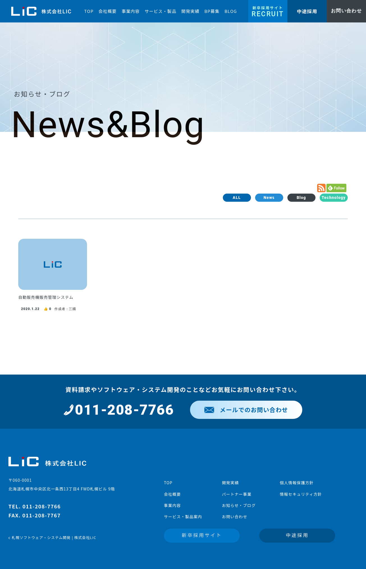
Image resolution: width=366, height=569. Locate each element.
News (269, 197)
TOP (168, 482)
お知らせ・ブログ (239, 505)
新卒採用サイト (202, 534)
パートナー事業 (236, 494)
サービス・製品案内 (183, 516)
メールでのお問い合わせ (246, 409)
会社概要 (172, 494)
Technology (334, 197)
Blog (301, 197)
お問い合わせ (234, 516)
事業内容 (172, 505)
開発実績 (230, 482)
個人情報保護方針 (297, 482)
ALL (237, 197)
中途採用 (297, 534)
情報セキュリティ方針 (301, 494)
